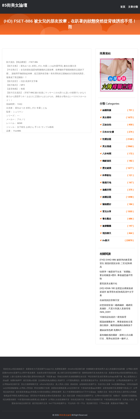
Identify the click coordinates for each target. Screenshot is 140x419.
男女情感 (118, 146)
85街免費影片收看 (42, 388)
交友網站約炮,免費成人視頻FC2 (51, 380)
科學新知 (118, 175)
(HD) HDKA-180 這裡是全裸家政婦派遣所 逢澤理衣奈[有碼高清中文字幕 (117, 292)
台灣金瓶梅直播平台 (124, 380)
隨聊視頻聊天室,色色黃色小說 (94, 373)
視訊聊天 (118, 233)
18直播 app (51, 376)
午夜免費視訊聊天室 (112, 399)
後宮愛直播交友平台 (89, 380)
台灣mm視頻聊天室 (103, 396)
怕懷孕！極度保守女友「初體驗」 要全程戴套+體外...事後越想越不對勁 (117, 275)
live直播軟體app (118, 384)
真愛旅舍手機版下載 (119, 403)
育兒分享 (118, 211)
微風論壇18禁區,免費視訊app (16, 396)
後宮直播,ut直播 (30, 380)
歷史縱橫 (118, 168)
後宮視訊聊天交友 (39, 403)
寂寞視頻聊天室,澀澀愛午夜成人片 (117, 388)
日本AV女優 (118, 132)
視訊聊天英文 (92, 403)
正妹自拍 (118, 125)
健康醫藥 (118, 226)
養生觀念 (118, 219)
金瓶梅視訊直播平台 (88, 384)
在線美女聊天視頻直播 (46, 373)
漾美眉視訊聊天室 (107, 380)
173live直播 (104, 403)
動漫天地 (118, 183)
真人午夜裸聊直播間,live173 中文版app (79, 392)
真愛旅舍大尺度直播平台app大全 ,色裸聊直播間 (46, 369)
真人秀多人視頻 (62, 384)
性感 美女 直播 (104, 384)
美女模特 (118, 117)
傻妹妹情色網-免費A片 (111, 330)
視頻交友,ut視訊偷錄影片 (13, 369)
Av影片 (118, 240)
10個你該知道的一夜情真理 (113, 317)
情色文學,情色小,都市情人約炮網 (122, 392)
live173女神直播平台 (57, 403)
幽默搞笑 (118, 161)
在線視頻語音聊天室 (109, 300)
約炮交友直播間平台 (85, 396)
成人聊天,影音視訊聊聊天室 (69, 373)
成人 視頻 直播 (69, 396)
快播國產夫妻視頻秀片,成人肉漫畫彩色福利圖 (105, 369)
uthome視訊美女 (47, 384)
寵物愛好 (118, 204)
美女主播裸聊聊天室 (29, 384)
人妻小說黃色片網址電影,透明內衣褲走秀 (27, 376)
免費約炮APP (16, 380)
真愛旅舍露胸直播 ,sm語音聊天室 (65, 388)
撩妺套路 (74, 384)
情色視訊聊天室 (77, 399)
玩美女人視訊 (128, 399)
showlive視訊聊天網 (76, 369)
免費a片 (116, 396)
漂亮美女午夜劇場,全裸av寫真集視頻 (45, 396)
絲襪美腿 (118, 110)
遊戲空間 (118, 190)
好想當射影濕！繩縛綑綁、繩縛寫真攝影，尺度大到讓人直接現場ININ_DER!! (116, 308)
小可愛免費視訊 (73, 380)
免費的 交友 (102, 392)
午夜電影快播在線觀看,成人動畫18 (32, 399)
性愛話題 (118, 139)
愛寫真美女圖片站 (108, 283)
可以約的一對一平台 (76, 403)
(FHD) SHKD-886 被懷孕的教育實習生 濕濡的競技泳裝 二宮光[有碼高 (116, 263)
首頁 (122, 6)
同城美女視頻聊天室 (94, 399)
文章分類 (133, 6)
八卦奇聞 (118, 154)
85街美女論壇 (14, 5)
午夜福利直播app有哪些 (91, 388)
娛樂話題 (118, 197)
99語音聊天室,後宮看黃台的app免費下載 (105, 376)
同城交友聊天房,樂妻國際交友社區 (71, 376)
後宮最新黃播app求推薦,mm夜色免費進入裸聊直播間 (38, 392)
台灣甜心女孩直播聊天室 (58, 399)
